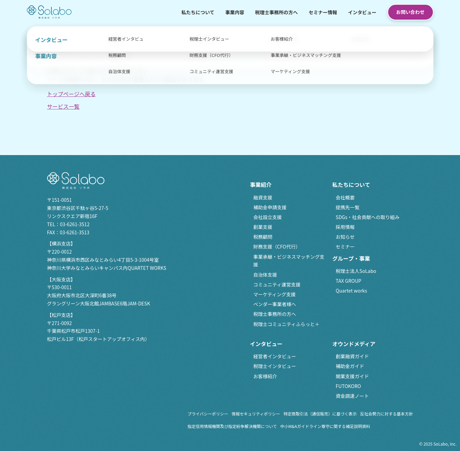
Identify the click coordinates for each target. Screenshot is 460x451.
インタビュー (362, 12)
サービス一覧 (63, 106)
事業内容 (234, 12)
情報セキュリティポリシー (256, 413)
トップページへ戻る (71, 94)
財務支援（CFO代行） (276, 246)
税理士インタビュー (274, 366)
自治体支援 (265, 274)
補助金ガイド (350, 366)
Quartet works (351, 290)
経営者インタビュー (274, 356)
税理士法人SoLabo (356, 270)
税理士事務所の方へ (276, 12)
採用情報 (345, 226)
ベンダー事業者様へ (274, 304)
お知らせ (345, 236)
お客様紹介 (265, 376)
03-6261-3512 (74, 224)
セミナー (345, 246)
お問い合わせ (410, 11)
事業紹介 (261, 184)
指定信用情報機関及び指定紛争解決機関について (232, 426)
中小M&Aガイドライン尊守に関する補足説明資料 (325, 426)
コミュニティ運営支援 (276, 284)
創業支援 (262, 226)
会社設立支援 (267, 217)
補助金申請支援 (269, 207)
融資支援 (262, 197)
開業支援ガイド (352, 376)
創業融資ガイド (352, 356)
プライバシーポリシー (207, 413)
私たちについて (198, 12)
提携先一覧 (347, 207)
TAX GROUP (348, 280)
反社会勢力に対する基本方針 (386, 413)
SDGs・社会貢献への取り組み (367, 217)
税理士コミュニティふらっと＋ (286, 324)
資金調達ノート (352, 395)
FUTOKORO (348, 386)
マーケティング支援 (274, 294)
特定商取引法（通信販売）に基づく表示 (320, 413)
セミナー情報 (323, 12)
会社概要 (345, 197)
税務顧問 (262, 236)
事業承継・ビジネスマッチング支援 (288, 260)
